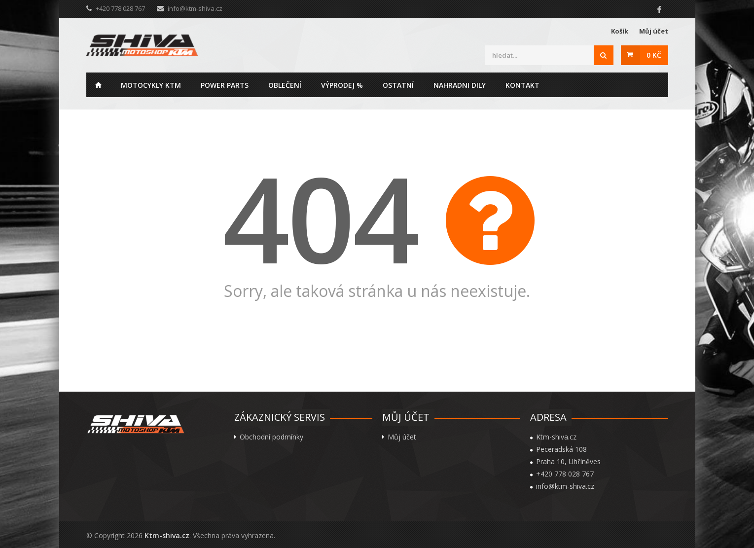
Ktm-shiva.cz (166, 535)
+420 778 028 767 (565, 474)
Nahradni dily (459, 85)
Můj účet (653, 31)
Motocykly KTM (151, 85)
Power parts (225, 85)
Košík (619, 31)
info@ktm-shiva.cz (195, 8)
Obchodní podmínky (271, 437)
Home (98, 85)
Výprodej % (342, 85)
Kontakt (522, 85)
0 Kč (653, 55)
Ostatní (398, 85)
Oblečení (284, 85)
